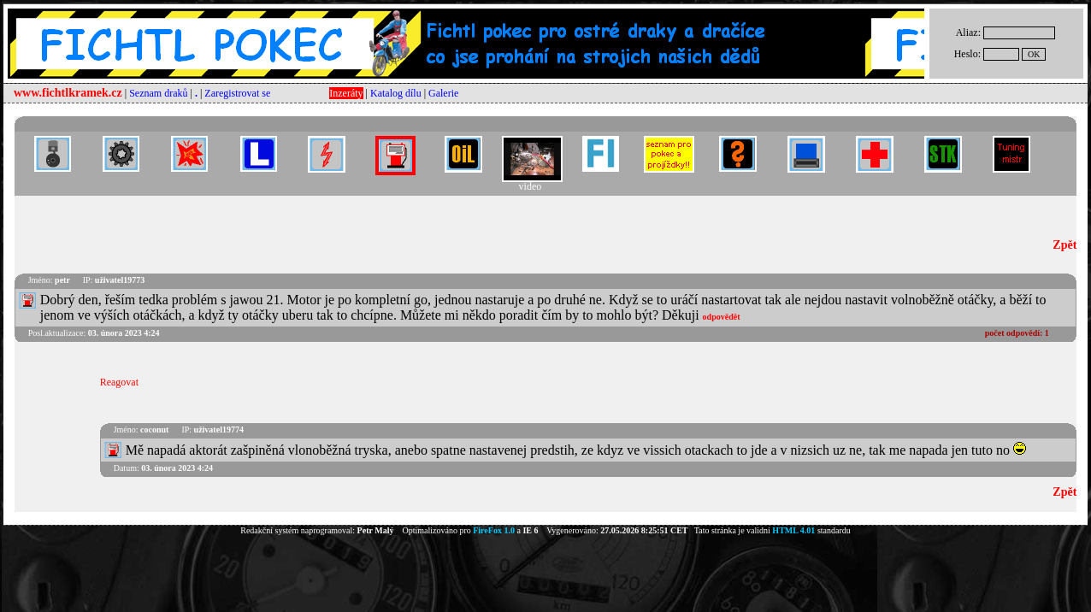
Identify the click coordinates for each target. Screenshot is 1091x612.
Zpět (1064, 244)
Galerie (443, 93)
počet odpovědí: (1017, 333)
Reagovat (119, 382)
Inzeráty (346, 93)
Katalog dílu (396, 93)
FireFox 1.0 (494, 530)
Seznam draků (158, 93)
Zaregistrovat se (237, 93)
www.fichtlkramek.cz (68, 92)
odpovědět (721, 316)
